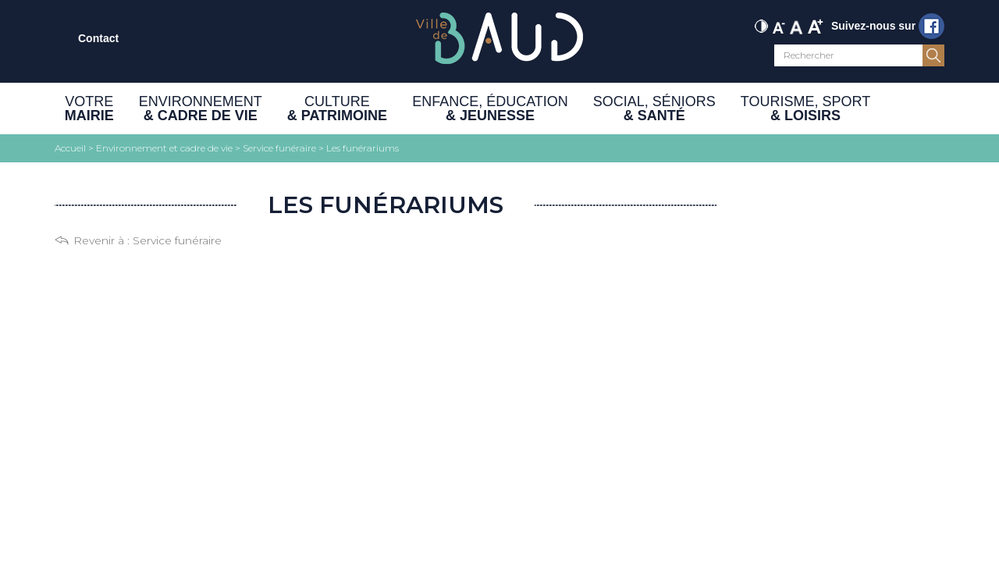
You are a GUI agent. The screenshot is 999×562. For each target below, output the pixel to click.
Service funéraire (177, 240)
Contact (98, 38)
